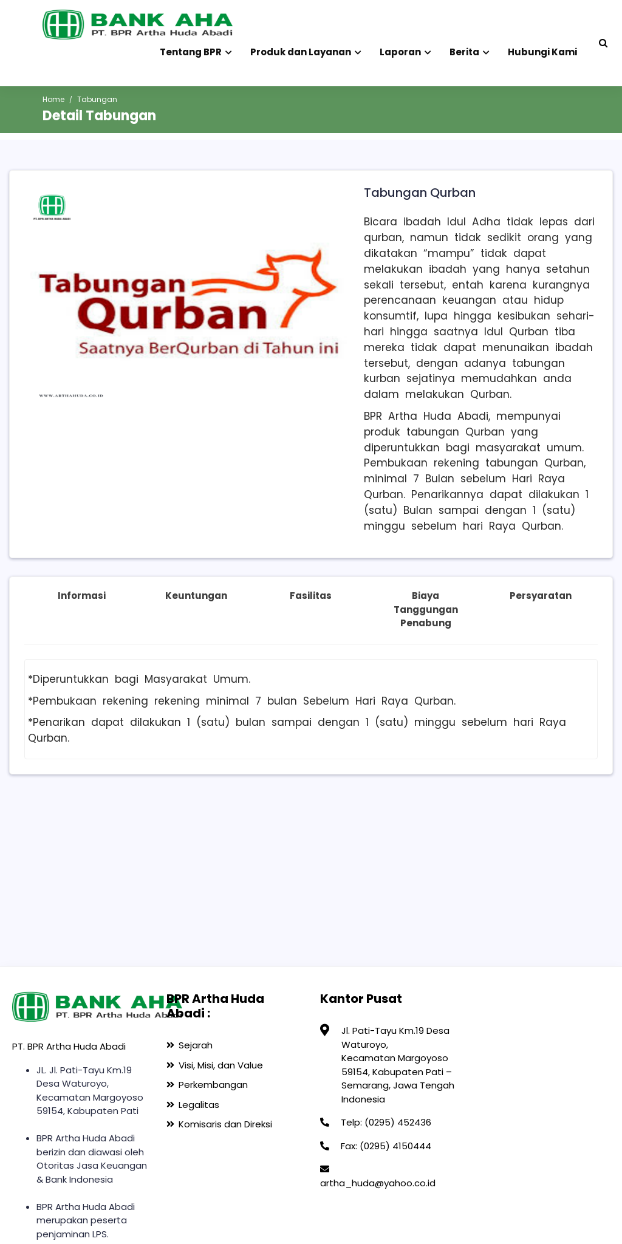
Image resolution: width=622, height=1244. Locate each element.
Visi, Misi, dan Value (221, 1065)
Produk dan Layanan (305, 49)
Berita (469, 49)
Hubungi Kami (542, 52)
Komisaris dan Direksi (225, 1124)
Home (53, 99)
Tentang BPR (196, 49)
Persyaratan (541, 595)
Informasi (82, 595)
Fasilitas (311, 595)
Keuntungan (196, 595)
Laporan (405, 49)
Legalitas (199, 1104)
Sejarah (196, 1045)
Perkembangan (213, 1084)
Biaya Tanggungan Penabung (426, 609)
